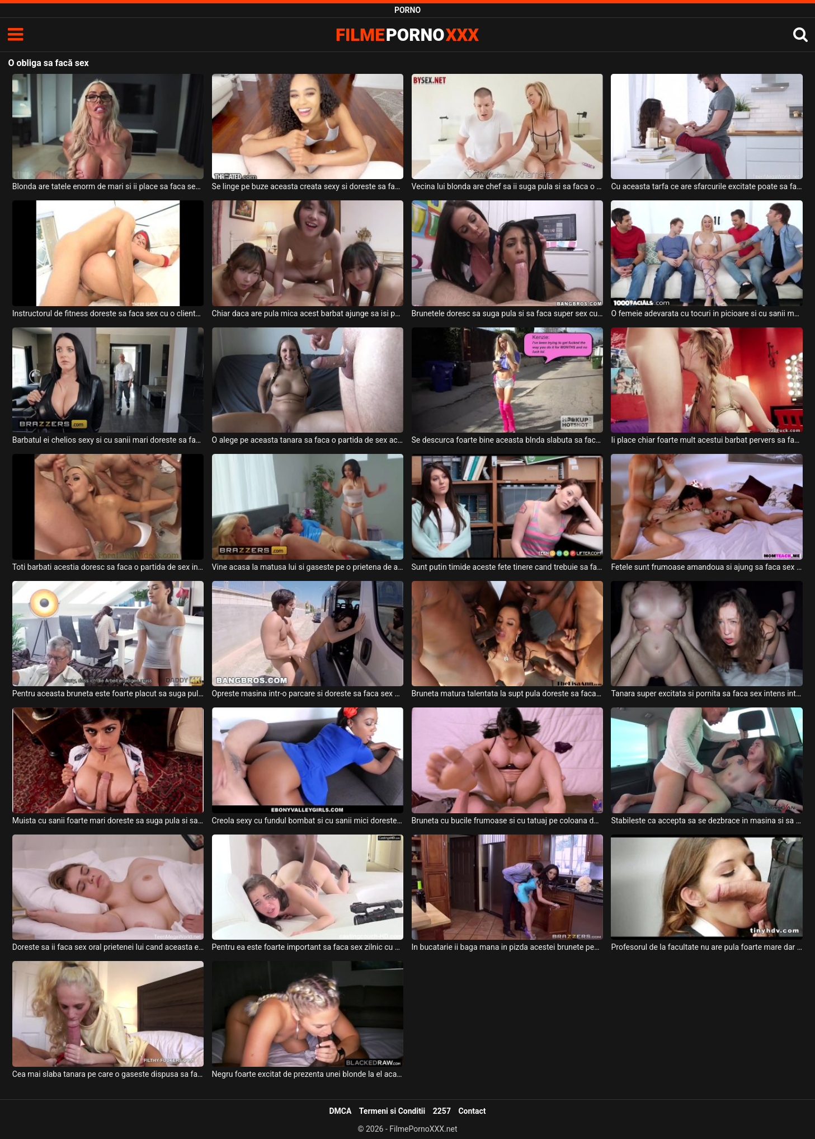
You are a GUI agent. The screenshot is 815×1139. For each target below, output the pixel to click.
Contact (472, 1111)
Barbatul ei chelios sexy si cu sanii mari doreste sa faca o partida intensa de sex (108, 439)
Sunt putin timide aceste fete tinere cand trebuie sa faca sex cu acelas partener (508, 567)
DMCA (340, 1111)
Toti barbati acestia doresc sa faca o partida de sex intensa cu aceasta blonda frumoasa (108, 567)
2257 (442, 1111)
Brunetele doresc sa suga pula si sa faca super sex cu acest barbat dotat (508, 313)
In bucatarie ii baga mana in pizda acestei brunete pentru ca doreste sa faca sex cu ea (508, 947)
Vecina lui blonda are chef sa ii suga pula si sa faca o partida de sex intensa (508, 186)
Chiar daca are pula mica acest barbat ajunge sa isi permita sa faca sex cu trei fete (308, 313)
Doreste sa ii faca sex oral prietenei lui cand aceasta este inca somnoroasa (108, 947)
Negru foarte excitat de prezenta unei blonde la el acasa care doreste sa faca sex (308, 1074)
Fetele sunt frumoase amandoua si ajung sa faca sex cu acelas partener (707, 567)
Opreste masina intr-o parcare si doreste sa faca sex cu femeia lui (308, 693)
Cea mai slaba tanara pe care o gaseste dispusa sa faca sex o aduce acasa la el (108, 1074)
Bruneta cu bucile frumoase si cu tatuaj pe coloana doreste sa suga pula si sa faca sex (508, 820)
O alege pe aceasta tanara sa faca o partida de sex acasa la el (308, 439)
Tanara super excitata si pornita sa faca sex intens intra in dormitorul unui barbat (707, 693)
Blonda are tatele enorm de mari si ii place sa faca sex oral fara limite (108, 186)
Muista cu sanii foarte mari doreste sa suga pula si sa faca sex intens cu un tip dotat (108, 820)
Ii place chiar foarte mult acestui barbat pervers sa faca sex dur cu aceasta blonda (707, 439)
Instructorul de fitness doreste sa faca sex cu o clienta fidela (108, 313)
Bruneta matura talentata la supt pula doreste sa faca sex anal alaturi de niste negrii (508, 693)
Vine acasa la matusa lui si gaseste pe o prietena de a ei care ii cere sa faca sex (308, 567)
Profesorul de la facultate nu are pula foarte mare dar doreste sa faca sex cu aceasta (707, 947)
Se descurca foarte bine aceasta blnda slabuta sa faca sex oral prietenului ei (508, 439)
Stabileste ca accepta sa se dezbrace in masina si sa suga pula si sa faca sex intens (707, 820)
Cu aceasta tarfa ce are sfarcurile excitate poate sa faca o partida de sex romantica (707, 186)
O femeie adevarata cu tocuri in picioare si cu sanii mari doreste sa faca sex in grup (707, 313)
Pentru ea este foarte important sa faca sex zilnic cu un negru (308, 947)
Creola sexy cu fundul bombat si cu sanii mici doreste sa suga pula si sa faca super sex (308, 820)
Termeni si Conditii (392, 1111)
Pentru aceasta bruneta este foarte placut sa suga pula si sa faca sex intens (108, 693)
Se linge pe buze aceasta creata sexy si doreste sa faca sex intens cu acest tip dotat (308, 186)
